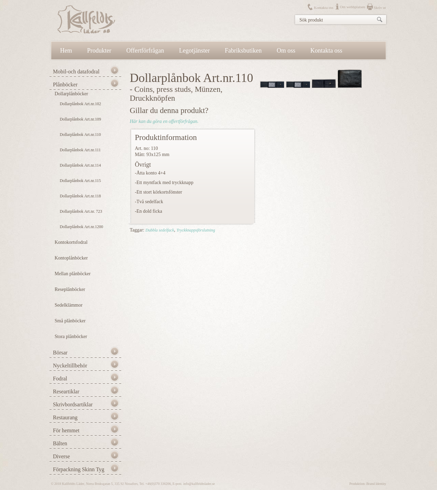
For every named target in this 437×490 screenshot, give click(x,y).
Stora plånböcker (71, 336)
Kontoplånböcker (71, 258)
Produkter (99, 50)
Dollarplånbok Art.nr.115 (80, 180)
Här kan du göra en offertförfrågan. (164, 121)
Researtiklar (66, 391)
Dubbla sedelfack (159, 230)
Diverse (61, 456)
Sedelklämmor (69, 305)
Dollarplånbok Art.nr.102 (80, 103)
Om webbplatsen (352, 7)
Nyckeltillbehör (70, 365)
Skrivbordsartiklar (73, 404)
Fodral (60, 378)
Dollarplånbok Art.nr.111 (80, 150)
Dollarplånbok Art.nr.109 (80, 119)
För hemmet (66, 430)
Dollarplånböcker (71, 93)
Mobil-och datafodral (76, 71)
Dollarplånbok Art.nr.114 (80, 165)
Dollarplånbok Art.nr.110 (80, 134)
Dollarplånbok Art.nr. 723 (81, 211)
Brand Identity (376, 484)
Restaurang (65, 417)
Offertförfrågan (145, 50)
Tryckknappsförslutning (196, 230)
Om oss (286, 50)
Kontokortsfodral (71, 242)
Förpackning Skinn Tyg (78, 469)
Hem (66, 50)
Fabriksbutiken (243, 50)
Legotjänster (194, 50)
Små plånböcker (70, 320)
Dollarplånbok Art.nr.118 (80, 196)
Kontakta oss (323, 7)
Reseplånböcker (70, 289)
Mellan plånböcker (72, 273)
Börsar (60, 352)
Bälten (60, 443)
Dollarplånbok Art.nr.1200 (81, 226)
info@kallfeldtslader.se (199, 484)
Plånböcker (65, 84)
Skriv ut (380, 7)
